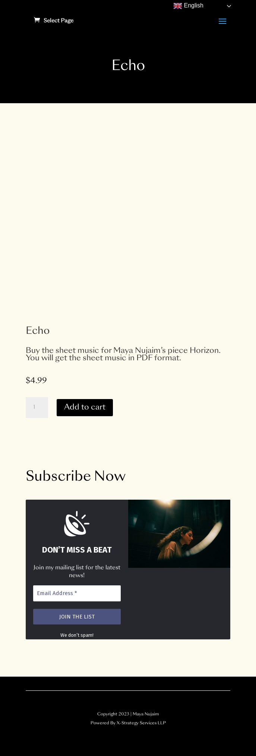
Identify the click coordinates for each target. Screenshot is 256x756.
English (188, 5)
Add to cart (84, 407)
